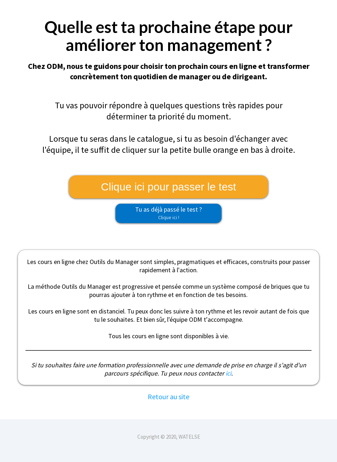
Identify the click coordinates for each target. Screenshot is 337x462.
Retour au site (168, 396)
